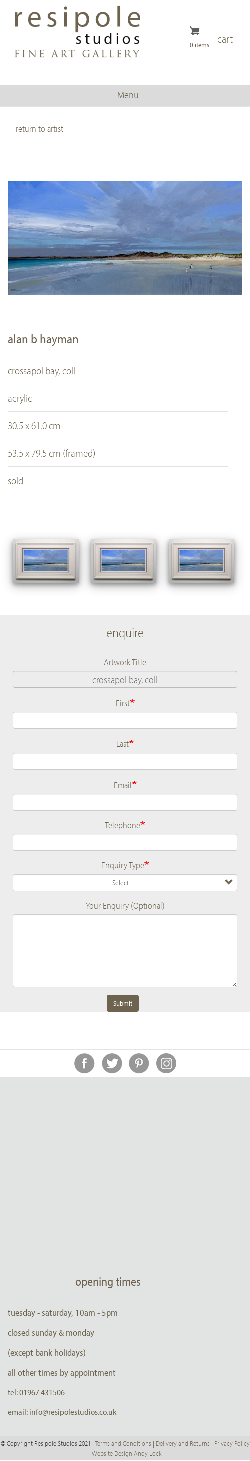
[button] (45, 561)
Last (122, 743)
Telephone (122, 825)
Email (123, 785)
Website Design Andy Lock (126, 1453)
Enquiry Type (122, 865)
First (123, 703)
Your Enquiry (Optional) (125, 905)
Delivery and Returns (183, 1443)
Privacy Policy (232, 1443)
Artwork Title (125, 662)
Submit (122, 1003)
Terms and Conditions (123, 1443)
